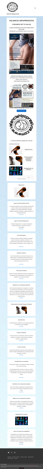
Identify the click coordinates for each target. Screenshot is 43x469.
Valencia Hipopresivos (13, 14)
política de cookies (32, 466)
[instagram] (15, 452)
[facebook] (8, 452)
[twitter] (12, 452)
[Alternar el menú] (35, 8)
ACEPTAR (21, 468)
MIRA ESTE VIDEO (21, 110)
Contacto (15, 458)
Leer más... (21, 214)
